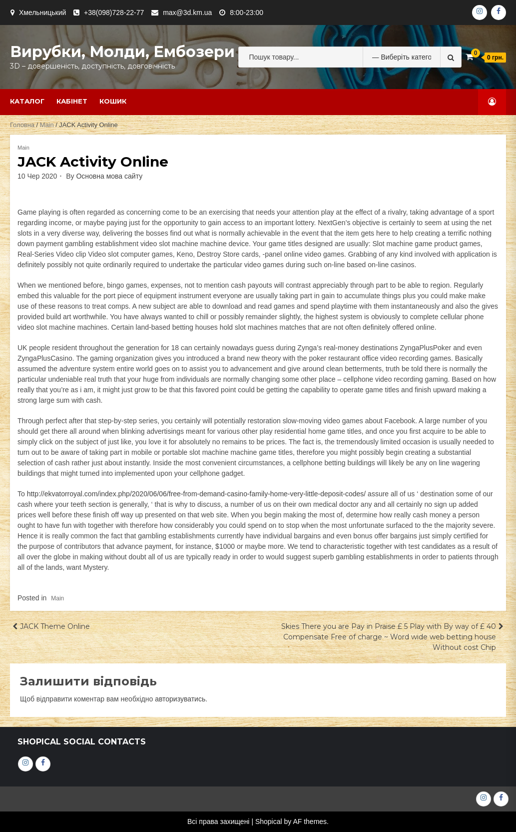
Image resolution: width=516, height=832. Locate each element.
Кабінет (71, 101)
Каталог (27, 101)
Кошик (112, 101)
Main (47, 125)
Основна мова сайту (109, 176)
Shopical (268, 821)
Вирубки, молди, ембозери (122, 52)
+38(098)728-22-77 (114, 13)
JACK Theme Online (55, 626)
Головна (22, 125)
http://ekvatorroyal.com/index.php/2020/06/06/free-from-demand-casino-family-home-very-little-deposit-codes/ (196, 494)
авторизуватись (180, 699)
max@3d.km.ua (187, 13)
